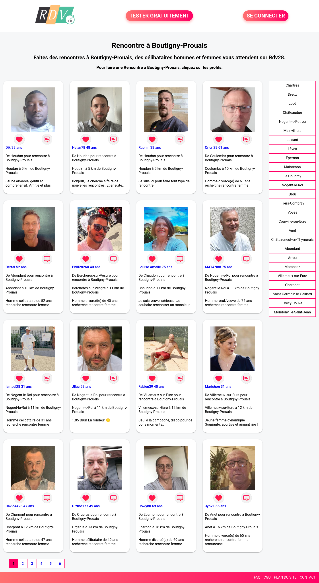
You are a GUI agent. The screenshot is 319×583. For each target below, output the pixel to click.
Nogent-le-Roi (292, 185)
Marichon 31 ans (218, 386)
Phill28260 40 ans (86, 267)
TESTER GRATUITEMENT (159, 16)
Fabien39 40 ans (151, 386)
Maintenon (292, 167)
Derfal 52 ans (16, 267)
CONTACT (308, 577)
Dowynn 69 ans (150, 506)
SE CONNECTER (266, 16)
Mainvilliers (292, 131)
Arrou (292, 258)
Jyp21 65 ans (215, 506)
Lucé (292, 103)
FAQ (257, 577)
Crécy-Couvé (292, 303)
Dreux (292, 94)
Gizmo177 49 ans (86, 506)
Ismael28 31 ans (19, 386)
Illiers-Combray (292, 203)
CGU (267, 577)
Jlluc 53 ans (81, 386)
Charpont (292, 285)
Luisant (292, 140)
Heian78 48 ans (84, 147)
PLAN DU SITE (285, 577)
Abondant (292, 249)
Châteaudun (292, 112)
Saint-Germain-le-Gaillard (292, 294)
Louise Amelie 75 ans (155, 267)
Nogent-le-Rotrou (292, 122)
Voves (292, 212)
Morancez (292, 267)
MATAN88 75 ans (219, 267)
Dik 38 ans (14, 147)
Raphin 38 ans (149, 147)
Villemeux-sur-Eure (292, 276)
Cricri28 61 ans (217, 147)
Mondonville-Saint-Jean (292, 312)
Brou (292, 194)
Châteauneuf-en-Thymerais (292, 239)
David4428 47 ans (20, 506)
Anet (292, 230)
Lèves (292, 149)
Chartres (292, 85)
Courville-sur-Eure (292, 221)
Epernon (292, 158)
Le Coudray (292, 176)
